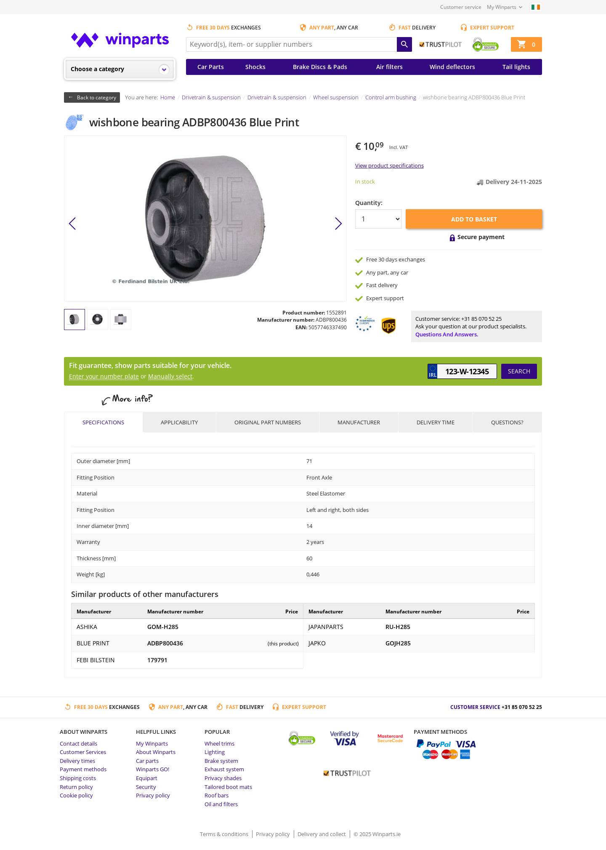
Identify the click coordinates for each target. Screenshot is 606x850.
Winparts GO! (152, 769)
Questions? (507, 422)
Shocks (255, 67)
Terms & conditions (225, 834)
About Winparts (155, 752)
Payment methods (83, 769)
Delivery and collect (322, 834)
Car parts (147, 761)
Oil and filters (221, 804)
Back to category (96, 97)
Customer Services (83, 752)
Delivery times (77, 761)
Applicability (179, 422)
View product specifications (389, 165)
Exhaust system (224, 769)
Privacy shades (223, 778)
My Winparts (501, 7)
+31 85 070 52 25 (481, 318)
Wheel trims (219, 743)
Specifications (103, 422)
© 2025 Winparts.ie (377, 834)
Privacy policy (153, 795)
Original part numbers (267, 422)
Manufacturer (359, 422)
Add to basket (474, 219)
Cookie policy (76, 795)
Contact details (78, 743)
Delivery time (435, 422)
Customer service (460, 7)
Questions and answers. (446, 334)
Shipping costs (78, 778)
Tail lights (516, 67)
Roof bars (217, 795)
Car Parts (210, 67)
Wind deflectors (452, 67)
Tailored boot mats (228, 787)
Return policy (76, 787)
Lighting (215, 752)
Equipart (146, 778)
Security (146, 787)
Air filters (389, 67)
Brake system (221, 761)
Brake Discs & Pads (320, 67)
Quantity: (369, 203)
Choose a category (97, 69)
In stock (365, 181)
